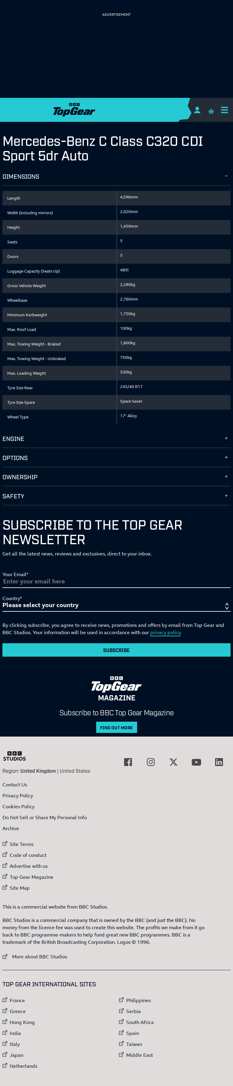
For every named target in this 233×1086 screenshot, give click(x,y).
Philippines (138, 1000)
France (17, 1000)
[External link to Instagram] (150, 762)
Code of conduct (28, 855)
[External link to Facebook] (128, 762)
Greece (18, 1011)
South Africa (140, 1022)
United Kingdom (38, 771)
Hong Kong (22, 1022)
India (15, 1033)
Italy (15, 1044)
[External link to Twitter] (173, 762)
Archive (10, 828)
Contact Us (14, 785)
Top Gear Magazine (31, 877)
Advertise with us (29, 866)
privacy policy (165, 632)
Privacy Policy (17, 795)
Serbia (133, 1011)
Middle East (139, 1055)
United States (75, 771)
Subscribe (116, 650)
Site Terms (21, 844)
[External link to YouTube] (196, 762)
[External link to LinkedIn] (219, 762)
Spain (132, 1033)
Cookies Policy (18, 806)
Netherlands (23, 1066)
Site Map (20, 888)
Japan (16, 1055)
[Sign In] (197, 109)
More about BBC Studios (34, 956)
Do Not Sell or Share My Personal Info (44, 817)
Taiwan (134, 1044)
